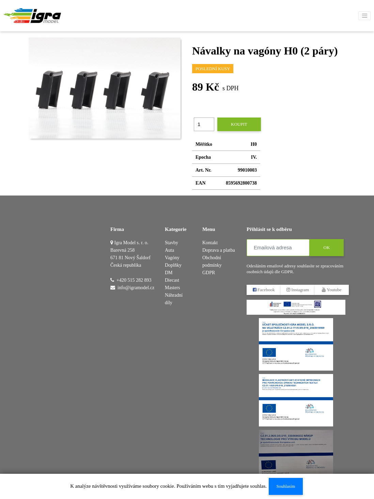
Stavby (171, 242)
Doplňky (173, 265)
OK (327, 247)
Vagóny (172, 257)
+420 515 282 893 (133, 280)
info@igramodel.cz (136, 287)
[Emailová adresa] (278, 247)
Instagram (297, 289)
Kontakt (210, 242)
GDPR (208, 272)
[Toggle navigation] (364, 15)
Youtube (331, 289)
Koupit (239, 124)
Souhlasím (286, 486)
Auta (169, 250)
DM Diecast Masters (172, 280)
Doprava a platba (218, 250)
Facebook (264, 289)
